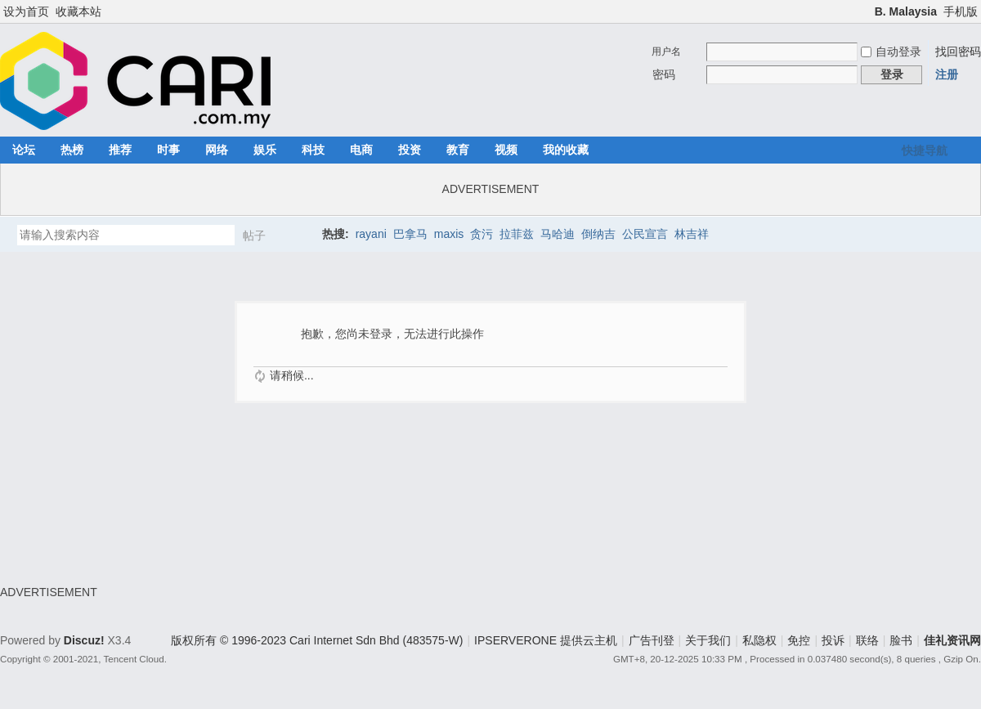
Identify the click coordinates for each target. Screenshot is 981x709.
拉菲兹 (516, 233)
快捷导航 (924, 150)
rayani (371, 233)
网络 (216, 149)
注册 (946, 74)
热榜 (71, 149)
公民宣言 (645, 233)
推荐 (120, 149)
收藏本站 (78, 11)
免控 (798, 640)
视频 (506, 149)
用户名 (666, 51)
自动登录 (891, 51)
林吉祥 (691, 233)
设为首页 (26, 11)
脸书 (900, 640)
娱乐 (264, 149)
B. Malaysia (906, 11)
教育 (457, 149)
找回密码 (958, 51)
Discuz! (84, 640)
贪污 (481, 233)
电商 (361, 149)
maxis (449, 233)
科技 (313, 149)
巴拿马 (410, 233)
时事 (168, 149)
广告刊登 (651, 640)
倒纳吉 (598, 233)
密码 (663, 74)
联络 (867, 640)
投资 (409, 149)
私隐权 (759, 640)
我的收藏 (566, 149)
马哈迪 (557, 233)
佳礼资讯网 (952, 640)
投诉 (833, 640)
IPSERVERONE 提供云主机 (545, 640)
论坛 (23, 149)
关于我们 (708, 640)
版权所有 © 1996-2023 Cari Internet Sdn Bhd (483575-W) (317, 640)
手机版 (960, 11)
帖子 (254, 235)
